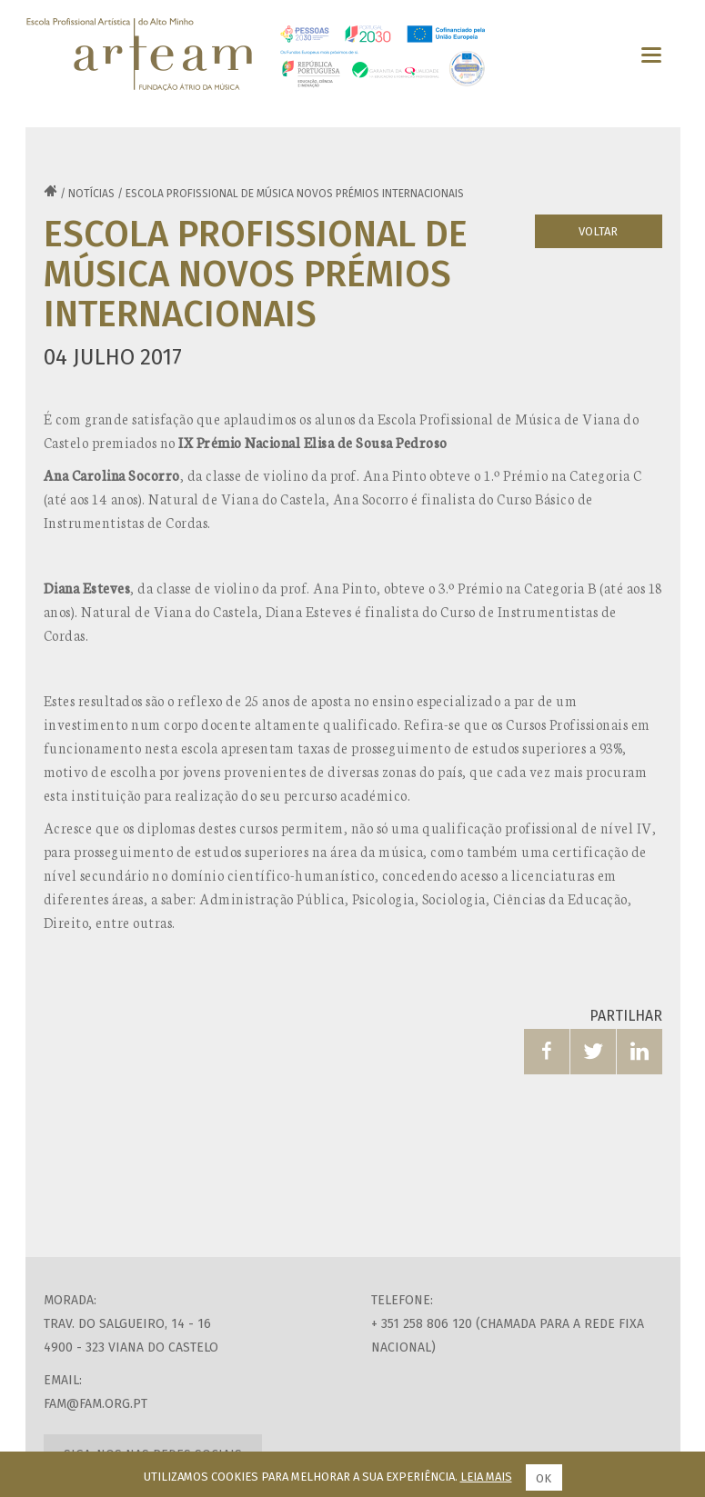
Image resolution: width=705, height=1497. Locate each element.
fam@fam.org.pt (95, 1404)
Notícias (91, 193)
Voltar (598, 231)
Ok (543, 1478)
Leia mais (486, 1476)
